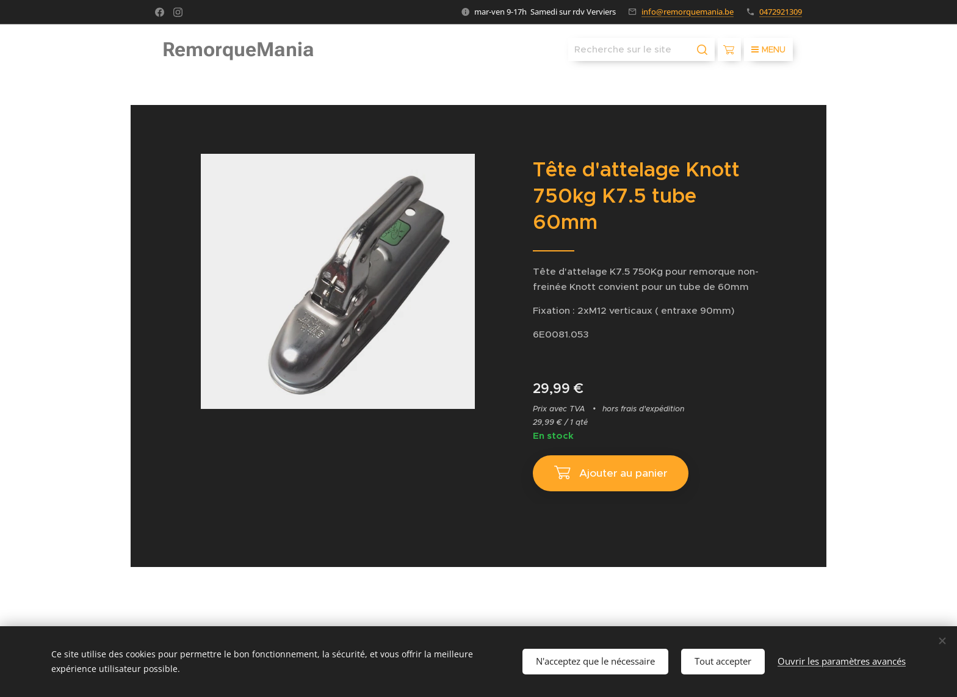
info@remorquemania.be (687, 11)
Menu (768, 49)
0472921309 (780, 11)
